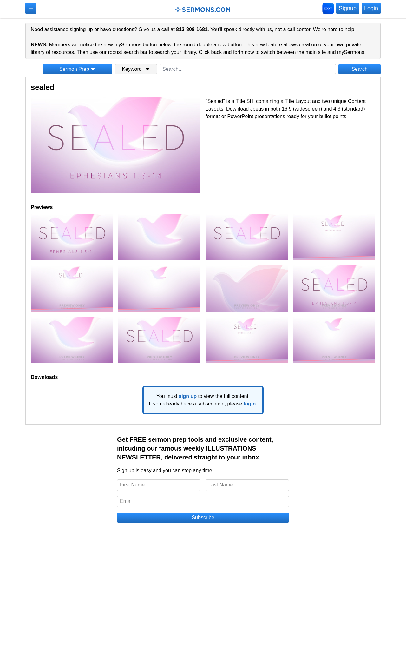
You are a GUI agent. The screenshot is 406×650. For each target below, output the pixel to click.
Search (359, 69)
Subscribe (203, 517)
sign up (188, 396)
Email (126, 501)
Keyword (136, 69)
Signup (348, 8)
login (250, 403)
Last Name (220, 484)
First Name (132, 484)
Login (371, 8)
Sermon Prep (77, 69)
